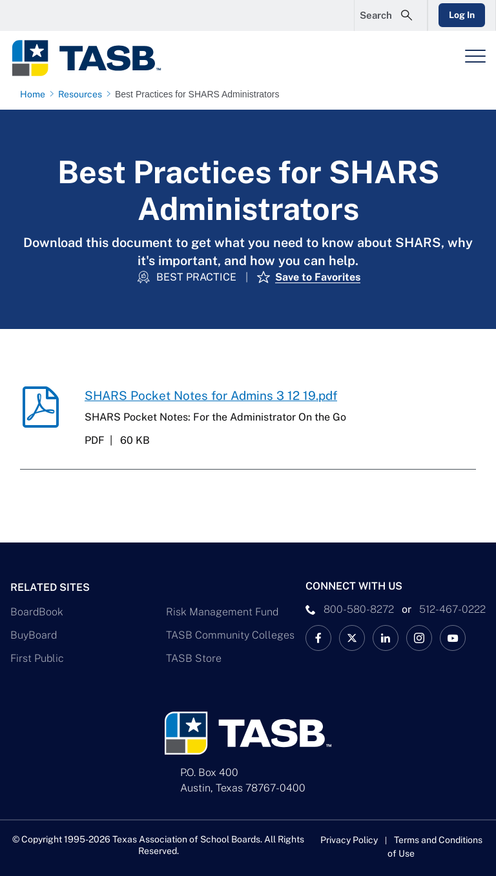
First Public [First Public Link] (37, 658)
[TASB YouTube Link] (453, 638)
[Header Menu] (475, 56)
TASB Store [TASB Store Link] (194, 658)
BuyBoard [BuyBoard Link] (33, 635)
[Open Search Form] (391, 15)
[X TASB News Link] (352, 638)
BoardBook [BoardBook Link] (36, 612)
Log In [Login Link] (462, 15)
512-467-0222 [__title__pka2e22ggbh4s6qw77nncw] (452, 609)
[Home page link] (35, 94)
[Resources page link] (82, 94)
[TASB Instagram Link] (419, 638)
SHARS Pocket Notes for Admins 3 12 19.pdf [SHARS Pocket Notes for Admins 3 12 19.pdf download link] (211, 395)
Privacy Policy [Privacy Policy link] (349, 840)
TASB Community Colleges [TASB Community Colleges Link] (230, 635)
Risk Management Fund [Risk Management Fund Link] (222, 612)
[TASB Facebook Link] (318, 638)
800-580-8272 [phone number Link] (359, 609)
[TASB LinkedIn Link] (385, 638)
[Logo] (94, 58)
